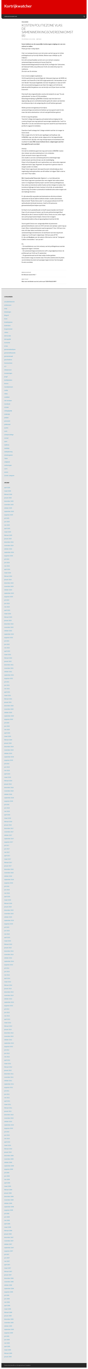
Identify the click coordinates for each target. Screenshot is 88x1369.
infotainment (7, 370)
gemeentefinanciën (9, 353)
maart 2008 (7, 1227)
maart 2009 (7, 1186)
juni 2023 (7, 603)
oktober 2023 (8, 590)
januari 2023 (8, 620)
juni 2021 (7, 685)
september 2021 (9, 675)
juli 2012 (6, 1050)
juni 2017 (7, 849)
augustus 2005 (8, 1333)
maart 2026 (7, 491)
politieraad (7, 424)
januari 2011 (8, 1111)
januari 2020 (8, 743)
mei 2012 (7, 1057)
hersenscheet (8, 363)
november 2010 (8, 1118)
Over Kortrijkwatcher (10, 16)
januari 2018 (8, 825)
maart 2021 (7, 695)
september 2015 (9, 920)
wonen (6, 472)
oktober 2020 (8, 712)
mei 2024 (7, 566)
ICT (5, 366)
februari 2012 (8, 1067)
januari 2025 (8, 538)
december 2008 (8, 1196)
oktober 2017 (8, 835)
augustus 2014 (8, 964)
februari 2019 (8, 780)
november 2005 (8, 1322)
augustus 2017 (8, 842)
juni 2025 (7, 521)
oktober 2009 (8, 1162)
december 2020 (8, 705)
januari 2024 (8, 579)
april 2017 (7, 855)
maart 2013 (7, 1022)
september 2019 (9, 757)
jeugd (5, 376)
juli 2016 (6, 886)
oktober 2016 (8, 876)
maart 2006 (7, 1309)
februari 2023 (8, 617)
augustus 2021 (8, 678)
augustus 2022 (8, 637)
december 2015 (8, 910)
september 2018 (9, 797)
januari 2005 (8, 1356)
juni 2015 (7, 930)
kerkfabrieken (8, 380)
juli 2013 (6, 1009)
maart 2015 (7, 941)
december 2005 (8, 1319)
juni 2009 (7, 1176)
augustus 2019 (8, 760)
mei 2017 (7, 852)
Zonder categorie (9, 475)
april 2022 (7, 651)
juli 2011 (6, 1091)
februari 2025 (8, 535)
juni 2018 (7, 808)
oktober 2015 (8, 917)
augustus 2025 (8, 515)
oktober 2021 (8, 671)
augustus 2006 (8, 1292)
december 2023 (8, 583)
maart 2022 (7, 654)
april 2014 (7, 978)
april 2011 (7, 1101)
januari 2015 (8, 947)
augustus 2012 (8, 1046)
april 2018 (7, 815)
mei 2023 (7, 607)
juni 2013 (7, 1012)
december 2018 (8, 787)
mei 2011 (7, 1097)
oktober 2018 (8, 794)
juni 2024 (7, 562)
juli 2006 (6, 1295)
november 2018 (8, 791)
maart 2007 (7, 1268)
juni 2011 (7, 1094)
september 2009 (9, 1166)
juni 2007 (7, 1258)
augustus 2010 (8, 1128)
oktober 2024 (8, 549)
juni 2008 (7, 1217)
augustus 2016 (8, 883)
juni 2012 (7, 1053)
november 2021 (8, 668)
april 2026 (7, 487)
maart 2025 (7, 532)
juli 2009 (6, 1172)
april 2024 (7, 569)
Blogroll (6, 315)
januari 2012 (8, 1070)
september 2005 (9, 1329)
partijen (6, 417)
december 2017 (8, 828)
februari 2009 (8, 1189)
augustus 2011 (8, 1087)
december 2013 (8, 992)
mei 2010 (7, 1138)
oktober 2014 (8, 958)
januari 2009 (8, 1193)
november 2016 (8, 872)
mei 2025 (7, 525)
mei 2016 (7, 893)
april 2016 (7, 896)
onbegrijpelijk (8, 411)
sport (5, 441)
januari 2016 (8, 907)
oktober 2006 (8, 1285)
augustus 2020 (8, 719)
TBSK (6, 458)
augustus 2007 (8, 1251)
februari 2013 (8, 1026)
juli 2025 (6, 518)
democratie (7, 336)
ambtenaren (7, 305)
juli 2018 (6, 804)
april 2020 (7, 733)
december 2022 (8, 624)
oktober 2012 (8, 1039)
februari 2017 (8, 862)
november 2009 (8, 1159)
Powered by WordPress (10, 1365)
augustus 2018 (8, 801)
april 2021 (7, 692)
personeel (7, 421)
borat (5, 319)
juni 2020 (7, 726)
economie (7, 342)
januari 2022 (8, 661)
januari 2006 (8, 1316)
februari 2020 (8, 740)
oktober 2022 (8, 630)
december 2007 (8, 1237)
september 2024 (9, 552)
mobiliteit (6, 397)
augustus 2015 (8, 924)
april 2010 (7, 1142)
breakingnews (8, 322)
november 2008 (8, 1200)
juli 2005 (6, 1336)
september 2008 (9, 1206)
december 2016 (8, 869)
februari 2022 (8, 658)
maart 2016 (7, 900)
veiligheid (25, 22)
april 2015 (7, 937)
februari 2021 (8, 699)
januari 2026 (8, 498)
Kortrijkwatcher (18, 6)
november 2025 (8, 504)
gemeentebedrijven (10, 349)
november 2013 (8, 995)
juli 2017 (6, 845)
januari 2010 (8, 1152)
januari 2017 (8, 866)
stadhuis (6, 445)
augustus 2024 (8, 555)
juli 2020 (6, 723)
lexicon (6, 383)
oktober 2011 (8, 1080)
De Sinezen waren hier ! (44, 273)
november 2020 (8, 709)
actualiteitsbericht (9, 301)
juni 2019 (7, 767)
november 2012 (8, 1036)
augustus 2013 (8, 1005)
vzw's (5, 468)
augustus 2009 (8, 1169)
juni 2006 (7, 1299)
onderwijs (7, 414)
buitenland (7, 325)
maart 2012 (7, 1063)
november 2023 (8, 586)
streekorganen (8, 455)
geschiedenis (8, 359)
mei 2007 (7, 1261)
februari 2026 (8, 494)
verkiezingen (8, 465)
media (6, 390)
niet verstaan (8, 400)
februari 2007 (8, 1271)
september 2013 (9, 1002)
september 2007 (9, 1247)
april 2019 (7, 774)
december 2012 (8, 1033)
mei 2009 (7, 1179)
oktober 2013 (8, 999)
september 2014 (9, 961)
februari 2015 (8, 944)
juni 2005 (7, 1339)
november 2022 (8, 627)
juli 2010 (6, 1132)
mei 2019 (7, 770)
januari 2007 (8, 1275)
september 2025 (9, 511)
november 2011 (8, 1077)
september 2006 (9, 1288)
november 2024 (8, 545)
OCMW (6, 407)
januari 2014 (8, 988)
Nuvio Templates (26, 1365)
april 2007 (7, 1264)
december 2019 (8, 746)
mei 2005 (7, 1343)
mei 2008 (7, 1220)
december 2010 (8, 1114)
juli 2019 (6, 763)
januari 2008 (8, 1234)
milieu (6, 394)
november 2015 (8, 913)
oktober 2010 (8, 1121)
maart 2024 (7, 573)
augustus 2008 (8, 1210)
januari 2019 (8, 784)
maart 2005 (7, 1350)
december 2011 (8, 1074)
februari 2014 (8, 985)
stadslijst (6, 448)
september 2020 (9, 716)
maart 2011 (7, 1104)
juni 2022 (7, 644)
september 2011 (9, 1084)
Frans (39, 39)
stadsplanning (8, 451)
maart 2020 (7, 736)
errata (6, 346)
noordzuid (7, 404)
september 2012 (9, 1043)
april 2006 (7, 1305)
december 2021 (8, 665)
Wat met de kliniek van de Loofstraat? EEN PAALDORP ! (44, 280)
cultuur (6, 332)
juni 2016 (7, 890)
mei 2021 (7, 688)
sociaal (6, 438)
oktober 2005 (8, 1326)
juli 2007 (6, 1254)
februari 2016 (8, 903)
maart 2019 (7, 777)
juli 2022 (6, 641)
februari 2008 (8, 1230)
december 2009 (8, 1155)
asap (5, 308)
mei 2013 (7, 1016)
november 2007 (8, 1241)
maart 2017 (7, 859)
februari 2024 (8, 576)
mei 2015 (7, 934)
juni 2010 (7, 1135)
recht (5, 431)
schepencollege (8, 434)
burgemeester (8, 329)
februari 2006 (8, 1312)
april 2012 (7, 1060)
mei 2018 (7, 811)
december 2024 (8, 542)
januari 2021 (8, 702)
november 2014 (8, 954)
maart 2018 (7, 818)
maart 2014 (7, 982)
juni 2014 (7, 971)
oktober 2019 (8, 753)
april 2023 (7, 610)
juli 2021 (6, 682)
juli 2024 (6, 559)
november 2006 (8, 1281)
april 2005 (7, 1346)
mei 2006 (7, 1302)
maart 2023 (7, 613)
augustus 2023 (8, 596)
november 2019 (8, 750)
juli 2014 (6, 968)
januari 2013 (8, 1029)
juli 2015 (6, 927)
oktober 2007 (8, 1244)
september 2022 (9, 634)
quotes (6, 428)
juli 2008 (6, 1213)
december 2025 (8, 501)
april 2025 (7, 528)
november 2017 (8, 832)
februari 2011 (8, 1108)
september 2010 (9, 1125)
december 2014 (8, 951)
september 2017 (9, 838)
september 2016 (9, 879)
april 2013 (7, 1019)
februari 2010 (8, 1149)
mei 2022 (7, 648)
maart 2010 (7, 1145)
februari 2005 (8, 1353)
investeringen (8, 373)
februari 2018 (8, 821)
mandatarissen (8, 387)
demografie (7, 339)
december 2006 (8, 1278)
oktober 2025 (8, 508)
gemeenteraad (8, 356)
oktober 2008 (8, 1203)
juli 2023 (6, 600)
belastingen (7, 312)
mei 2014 (7, 975)
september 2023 (9, 593)
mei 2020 (7, 729)
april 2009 (7, 1183)
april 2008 (7, 1224)
